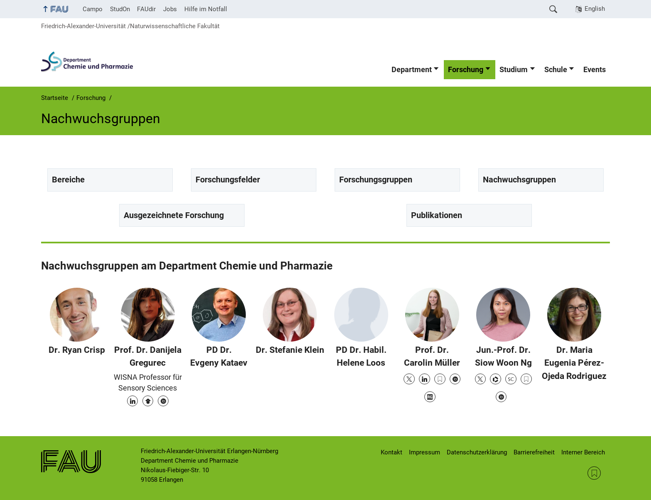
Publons (495, 379)
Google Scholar (147, 401)
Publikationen (436, 215)
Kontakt (391, 452)
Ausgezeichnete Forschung (174, 215)
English (595, 8)
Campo (93, 9)
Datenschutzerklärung (477, 452)
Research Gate (429, 396)
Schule (555, 70)
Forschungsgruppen (375, 179)
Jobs (170, 9)
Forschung (465, 70)
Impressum (424, 452)
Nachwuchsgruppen (519, 179)
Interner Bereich (583, 452)
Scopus (510, 379)
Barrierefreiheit (534, 452)
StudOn (120, 9)
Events (594, 70)
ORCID (163, 401)
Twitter (409, 379)
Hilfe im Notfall (205, 9)
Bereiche (68, 179)
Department (412, 70)
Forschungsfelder (228, 179)
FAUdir (146, 9)
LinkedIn (132, 401)
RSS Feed (594, 473)
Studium (513, 70)
